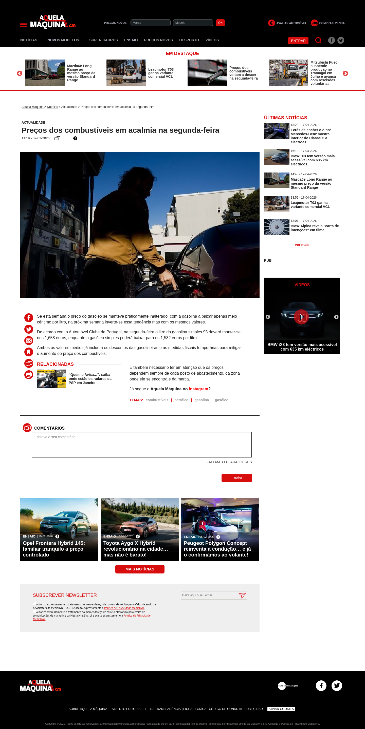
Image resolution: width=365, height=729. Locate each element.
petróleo (181, 400)
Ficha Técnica (194, 709)
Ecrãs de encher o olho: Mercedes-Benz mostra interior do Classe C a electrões (311, 136)
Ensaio (131, 40)
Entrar (298, 41)
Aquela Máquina (33, 107)
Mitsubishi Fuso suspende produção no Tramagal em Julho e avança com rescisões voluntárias (324, 73)
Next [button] (345, 73)
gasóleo (221, 400)
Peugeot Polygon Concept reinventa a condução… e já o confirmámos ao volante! (217, 549)
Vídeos (212, 40)
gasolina (201, 400)
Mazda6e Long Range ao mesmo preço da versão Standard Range (81, 73)
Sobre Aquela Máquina (88, 709)
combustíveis (157, 400)
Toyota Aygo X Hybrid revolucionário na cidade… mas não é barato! (135, 549)
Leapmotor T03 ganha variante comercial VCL (161, 73)
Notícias (30, 40)
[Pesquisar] (318, 40)
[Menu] (23, 25)
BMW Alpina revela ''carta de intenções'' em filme (315, 228)
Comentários (49, 428)
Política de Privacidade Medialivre (124, 608)
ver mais (302, 245)
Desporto (189, 40)
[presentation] (208, 612)
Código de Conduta (225, 709)
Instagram (198, 389)
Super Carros (103, 40)
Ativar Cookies (281, 709)
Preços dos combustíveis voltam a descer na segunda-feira (243, 73)
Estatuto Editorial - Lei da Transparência (145, 709)
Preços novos (158, 40)
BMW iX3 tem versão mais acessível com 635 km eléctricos (313, 160)
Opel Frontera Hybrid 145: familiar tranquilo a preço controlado (54, 549)
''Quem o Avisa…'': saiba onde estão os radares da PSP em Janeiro (90, 379)
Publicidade (255, 709)
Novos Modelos (65, 40)
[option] (60, 73)
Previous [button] (19, 73)
